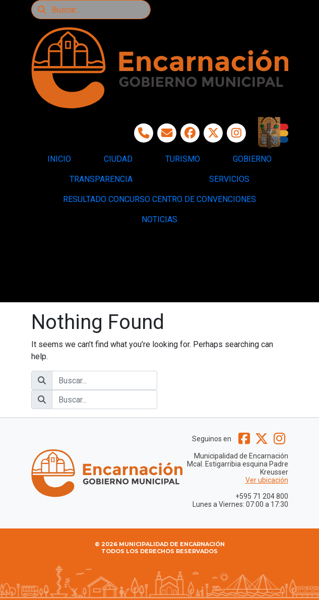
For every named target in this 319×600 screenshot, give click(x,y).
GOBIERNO (252, 159)
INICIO (59, 159)
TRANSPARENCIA (101, 179)
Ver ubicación (266, 480)
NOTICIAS (159, 219)
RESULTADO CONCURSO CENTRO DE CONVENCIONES (159, 199)
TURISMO (182, 159)
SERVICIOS (229, 179)
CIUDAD (118, 159)
